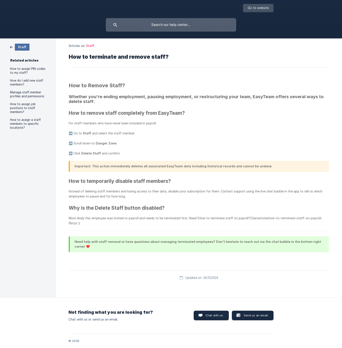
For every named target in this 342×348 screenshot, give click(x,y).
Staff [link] (90, 46)
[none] (258, 8)
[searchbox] (171, 25)
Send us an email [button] (256, 315)
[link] (19, 47)
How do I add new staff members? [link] (26, 82)
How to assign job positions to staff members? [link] (23, 108)
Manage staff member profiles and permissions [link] (27, 94)
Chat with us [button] (214, 315)
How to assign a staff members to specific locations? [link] (25, 123)
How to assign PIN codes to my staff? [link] (27, 70)
